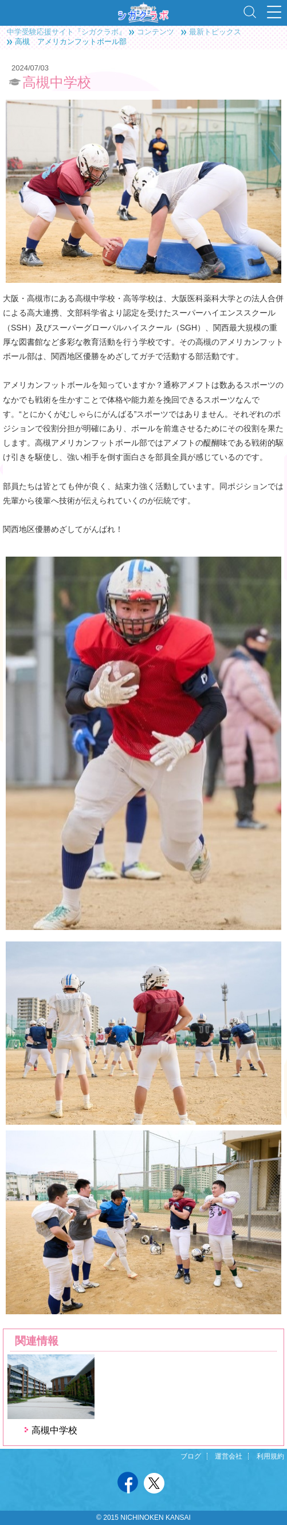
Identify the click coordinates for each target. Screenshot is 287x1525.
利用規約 (270, 1456)
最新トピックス (215, 31)
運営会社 (228, 1456)
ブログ (190, 1456)
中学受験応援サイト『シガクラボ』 (66, 31)
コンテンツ (155, 31)
